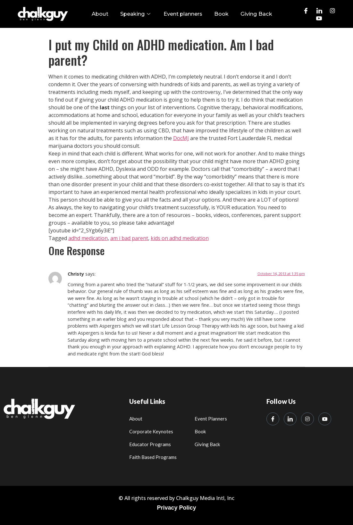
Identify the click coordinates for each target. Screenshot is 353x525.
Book (220, 14)
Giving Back (251, 14)
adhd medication (88, 238)
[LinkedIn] (319, 10)
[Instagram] (332, 10)
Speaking (139, 14)
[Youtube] (319, 18)
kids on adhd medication (180, 238)
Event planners (183, 14)
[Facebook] (306, 10)
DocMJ (181, 138)
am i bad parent (129, 238)
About (105, 14)
